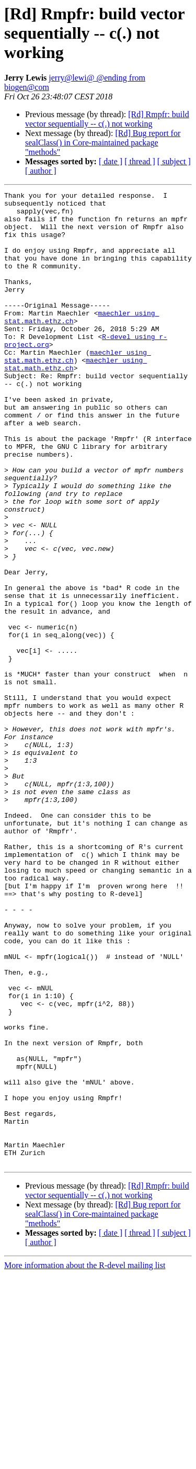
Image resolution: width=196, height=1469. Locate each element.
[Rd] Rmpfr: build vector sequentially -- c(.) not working (107, 119)
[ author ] (40, 170)
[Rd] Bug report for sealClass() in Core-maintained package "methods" (102, 142)
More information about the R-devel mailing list (84, 1459)
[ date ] (110, 161)
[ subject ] (174, 161)
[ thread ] (139, 161)
